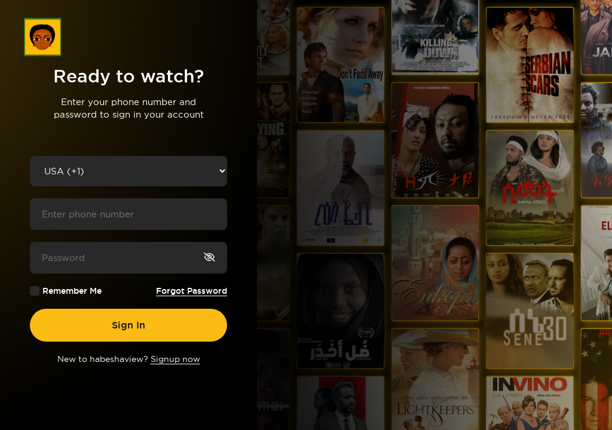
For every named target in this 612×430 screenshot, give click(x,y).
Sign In (128, 325)
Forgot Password (191, 291)
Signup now (175, 359)
